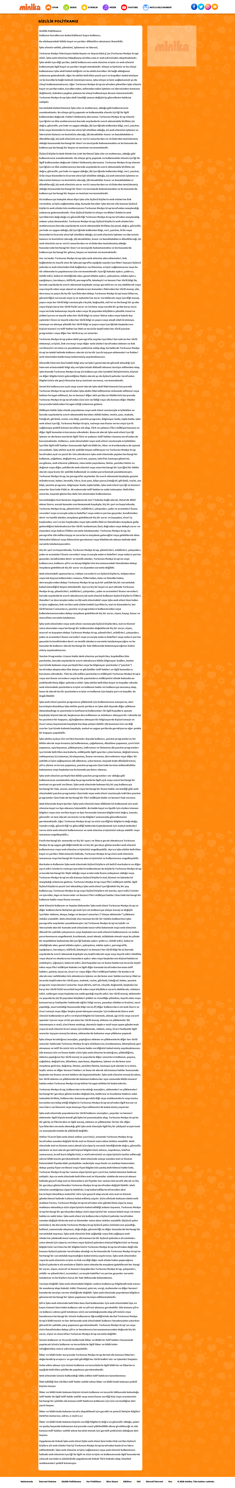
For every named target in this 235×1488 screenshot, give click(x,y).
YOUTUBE (129, 7)
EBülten (127, 1481)
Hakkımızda (27, 1481)
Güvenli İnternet (154, 1481)
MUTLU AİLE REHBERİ (157, 7)
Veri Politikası (93, 1481)
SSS (139, 1481)
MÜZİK (109, 7)
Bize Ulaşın (112, 1481)
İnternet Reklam (47, 1481)
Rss (170, 1481)
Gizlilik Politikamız (71, 1481)
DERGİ (69, 7)
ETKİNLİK (89, 7)
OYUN (51, 7)
